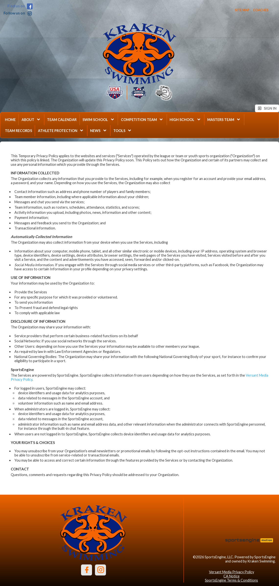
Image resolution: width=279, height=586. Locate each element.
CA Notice (231, 576)
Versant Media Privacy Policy (231, 572)
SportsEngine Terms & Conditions (231, 580)
